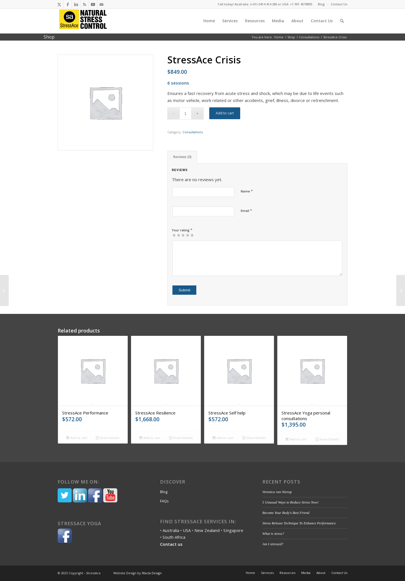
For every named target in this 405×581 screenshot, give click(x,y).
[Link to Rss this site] (84, 4)
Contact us (171, 544)
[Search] (341, 20)
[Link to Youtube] (93, 4)
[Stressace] (83, 20)
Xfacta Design (152, 573)
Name (247, 191)
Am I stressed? (273, 544)
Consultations (193, 132)
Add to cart (225, 113)
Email (246, 210)
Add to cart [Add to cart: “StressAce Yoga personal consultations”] (296, 439)
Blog (321, 4)
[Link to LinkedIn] (76, 4)
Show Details (108, 437)
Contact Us (339, 4)
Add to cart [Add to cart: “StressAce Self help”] (222, 437)
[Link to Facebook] (68, 4)
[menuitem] (321, 4)
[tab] (182, 157)
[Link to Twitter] (59, 4)
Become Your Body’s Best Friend (286, 513)
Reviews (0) (182, 156)
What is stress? (273, 534)
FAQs (164, 501)
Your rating (182, 229)
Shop (49, 37)
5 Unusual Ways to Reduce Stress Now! (290, 502)
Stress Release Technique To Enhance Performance (299, 523)
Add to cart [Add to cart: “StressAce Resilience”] (149, 437)
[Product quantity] (185, 113)
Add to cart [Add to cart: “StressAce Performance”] (76, 437)
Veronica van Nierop (277, 492)
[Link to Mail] (101, 4)
